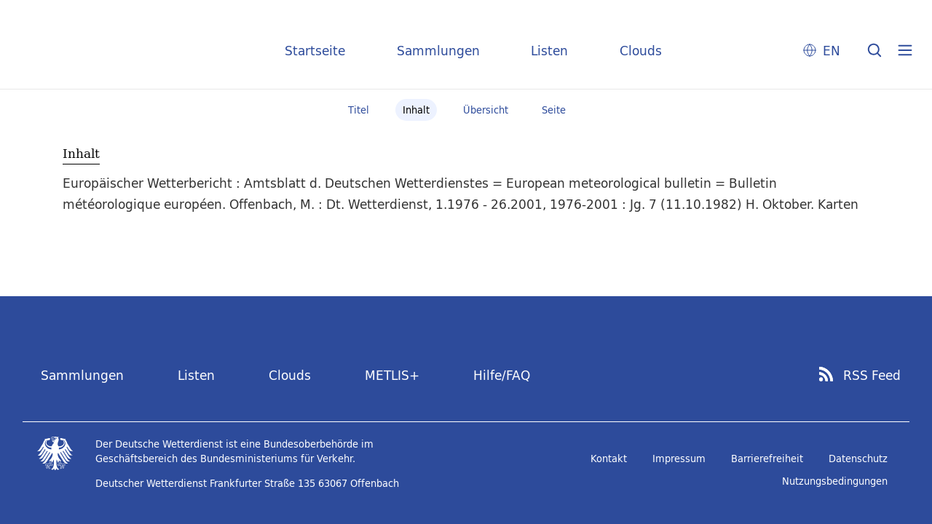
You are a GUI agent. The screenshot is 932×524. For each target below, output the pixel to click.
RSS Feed (872, 375)
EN (831, 50)
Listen (549, 50)
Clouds (641, 50)
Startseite (315, 50)
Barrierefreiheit (767, 458)
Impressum (679, 458)
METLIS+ (392, 375)
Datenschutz (858, 458)
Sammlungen (438, 50)
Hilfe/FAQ (501, 375)
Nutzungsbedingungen (835, 481)
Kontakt (609, 458)
